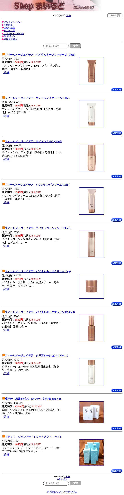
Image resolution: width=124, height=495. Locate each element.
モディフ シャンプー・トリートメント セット (33, 436)
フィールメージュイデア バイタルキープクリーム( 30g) (38, 271)
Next (68, 15)
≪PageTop (62, 479)
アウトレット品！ (13, 22)
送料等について (55, 492)
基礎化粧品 (9, 27)
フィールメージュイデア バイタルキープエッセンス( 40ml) (40, 312)
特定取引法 (71, 492)
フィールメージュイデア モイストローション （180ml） (38, 228)
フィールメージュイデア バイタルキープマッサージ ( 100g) (40, 54)
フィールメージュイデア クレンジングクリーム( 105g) (37, 184)
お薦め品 (7, 25)
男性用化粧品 (10, 39)
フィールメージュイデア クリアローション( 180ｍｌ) (36, 355)
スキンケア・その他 (13, 33)
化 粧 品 (9, 30)
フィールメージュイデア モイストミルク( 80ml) (33, 141)
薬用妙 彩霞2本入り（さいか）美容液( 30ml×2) (33, 398)
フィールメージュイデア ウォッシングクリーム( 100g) (37, 98)
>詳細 (6, 72)
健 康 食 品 (9, 36)
